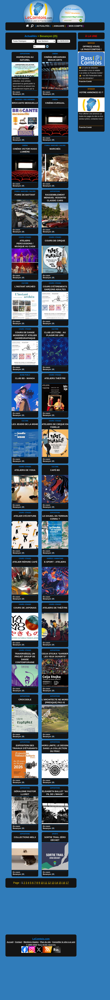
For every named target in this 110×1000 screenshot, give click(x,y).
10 (42, 882)
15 (60, 882)
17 (67, 882)
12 (49, 882)
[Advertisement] (54, 912)
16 (63, 882)
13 (53, 882)
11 (45, 882)
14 (56, 882)
